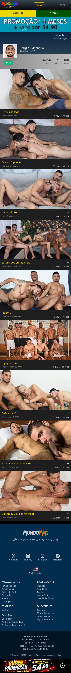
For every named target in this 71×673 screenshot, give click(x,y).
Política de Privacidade (12, 622)
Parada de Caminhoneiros (17, 463)
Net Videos (42, 585)
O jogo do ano (10, 363)
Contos (40, 592)
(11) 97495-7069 (34, 645)
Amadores (42, 588)
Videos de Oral (9, 592)
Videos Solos (8, 588)
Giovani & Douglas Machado (18, 514)
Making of (6, 601)
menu (63, 5)
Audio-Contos (43, 595)
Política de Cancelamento (14, 625)
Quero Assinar (44, 616)
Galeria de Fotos (45, 598)
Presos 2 (7, 313)
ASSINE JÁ (18, 13)
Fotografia (7, 595)
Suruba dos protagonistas (17, 262)
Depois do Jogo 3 (11, 112)
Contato (41, 610)
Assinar (39, 5)
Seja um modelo (45, 619)
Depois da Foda (11, 212)
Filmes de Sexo (9, 585)
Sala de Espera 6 (11, 162)
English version (35, 573)
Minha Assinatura (45, 613)
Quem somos (8, 618)
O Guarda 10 (9, 413)
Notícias (5, 610)
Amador (5, 598)
